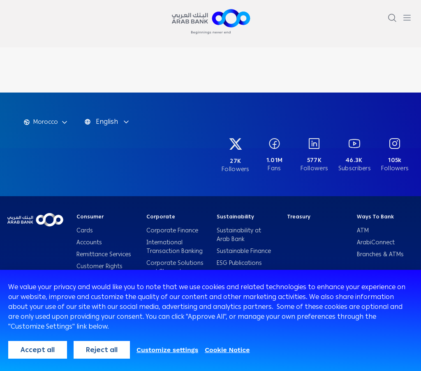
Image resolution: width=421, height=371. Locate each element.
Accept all (38, 350)
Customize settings (167, 350)
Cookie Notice (227, 350)
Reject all (102, 350)
